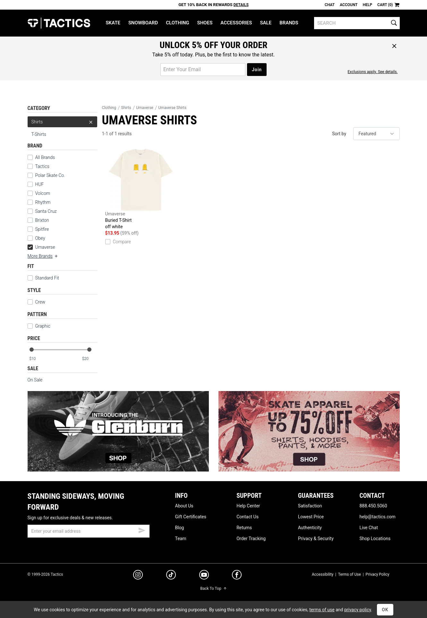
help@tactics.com (377, 516)
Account (348, 5)
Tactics (59, 23)
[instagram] (138, 575)
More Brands (43, 256)
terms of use (321, 609)
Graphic (42, 326)
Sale (265, 23)
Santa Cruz (46, 211)
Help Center (248, 505)
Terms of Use (349, 574)
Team (180, 538)
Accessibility (322, 574)
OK (385, 609)
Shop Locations (374, 538)
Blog (179, 527)
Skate (113, 23)
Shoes (205, 23)
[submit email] (142, 529)
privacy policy (357, 609)
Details (241, 5)
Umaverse (41, 247)
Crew (36, 302)
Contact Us (247, 516)
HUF (39, 184)
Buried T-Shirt (140, 189)
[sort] (376, 133)
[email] (88, 531)
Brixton (42, 220)
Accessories (236, 23)
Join (257, 69)
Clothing (177, 23)
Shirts (62, 121)
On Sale (35, 379)
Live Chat (368, 527)
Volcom (42, 193)
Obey (40, 238)
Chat (330, 5)
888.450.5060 (373, 505)
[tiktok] (171, 575)
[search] (357, 23)
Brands (288, 23)
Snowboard (143, 23)
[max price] (89, 359)
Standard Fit (43, 277)
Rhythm (43, 202)
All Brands (45, 157)
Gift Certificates (190, 516)
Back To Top (213, 588)
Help (367, 5)
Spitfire (42, 229)
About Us (184, 505)
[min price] (36, 359)
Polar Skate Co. (50, 175)
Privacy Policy (377, 574)
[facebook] (237, 576)
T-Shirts (39, 134)
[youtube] (204, 576)
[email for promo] (202, 69)
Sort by (339, 133)
